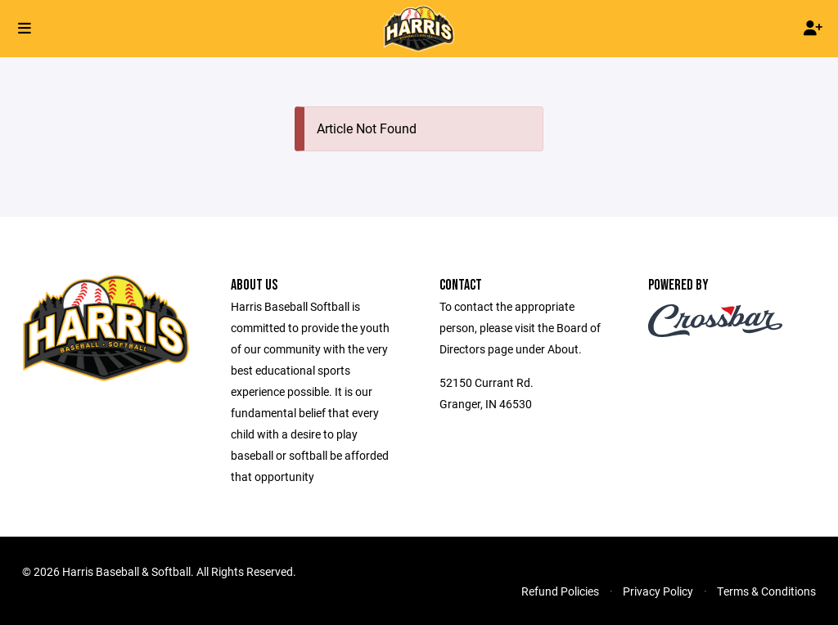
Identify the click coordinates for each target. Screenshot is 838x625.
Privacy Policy (658, 591)
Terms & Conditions (766, 591)
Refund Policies (560, 591)
